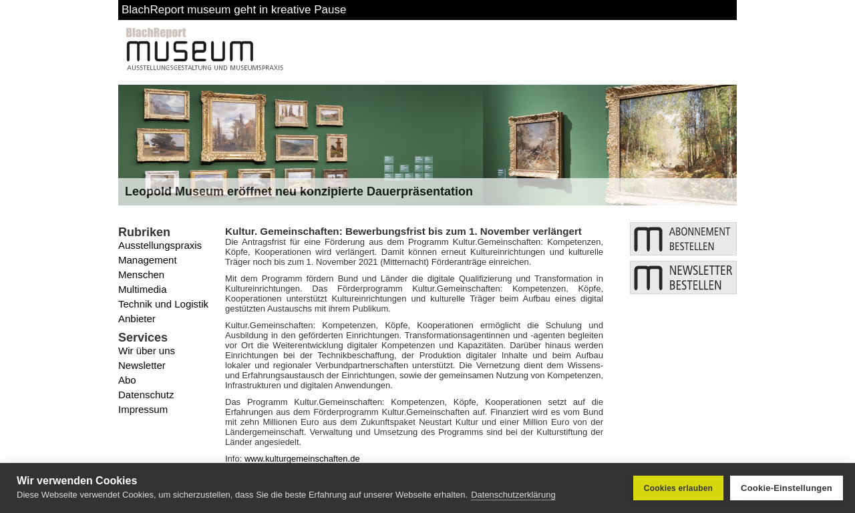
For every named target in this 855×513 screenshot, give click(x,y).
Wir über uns (146, 350)
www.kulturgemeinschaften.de (302, 459)
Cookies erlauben (678, 488)
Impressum (143, 409)
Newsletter (142, 365)
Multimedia (142, 289)
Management (147, 260)
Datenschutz (146, 394)
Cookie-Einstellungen (786, 488)
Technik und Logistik (163, 304)
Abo (127, 380)
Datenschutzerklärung (513, 495)
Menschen (141, 274)
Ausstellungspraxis (160, 245)
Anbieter (137, 318)
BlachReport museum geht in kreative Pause (234, 9)
